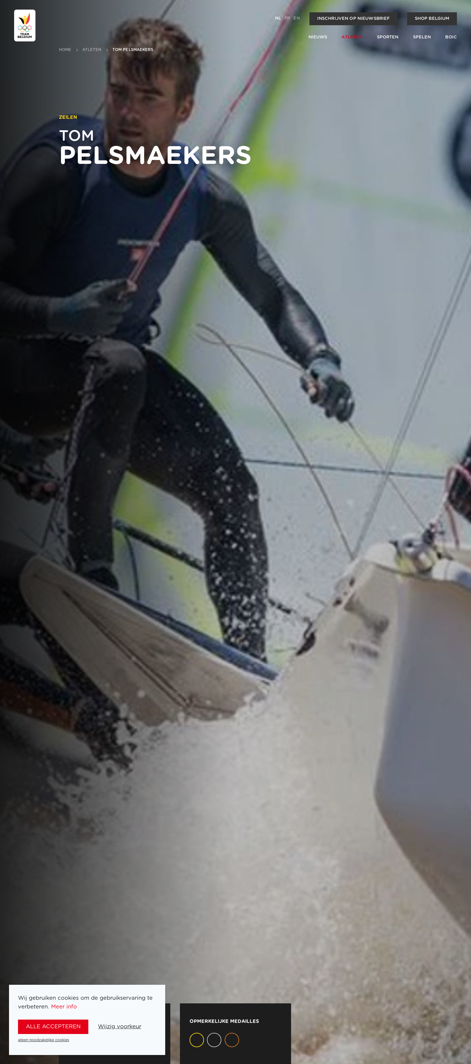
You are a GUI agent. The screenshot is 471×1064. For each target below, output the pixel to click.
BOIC (451, 37)
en (296, 18)
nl (278, 18)
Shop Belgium (432, 19)
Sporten (388, 37)
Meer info (64, 1007)
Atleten (352, 37)
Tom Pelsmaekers (132, 50)
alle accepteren (53, 1026)
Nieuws (317, 37)
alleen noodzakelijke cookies (43, 1040)
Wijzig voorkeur (119, 1026)
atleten (92, 50)
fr (287, 18)
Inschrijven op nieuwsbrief (353, 19)
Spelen (422, 37)
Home (65, 50)
